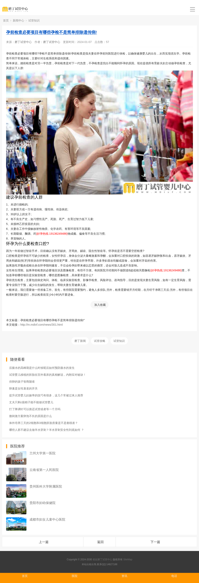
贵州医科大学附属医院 (45, 486)
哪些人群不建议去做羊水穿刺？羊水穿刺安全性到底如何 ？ (46, 429)
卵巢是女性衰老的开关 (23, 388)
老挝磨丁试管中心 (102, 559)
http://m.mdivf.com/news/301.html (41, 324)
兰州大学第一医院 (42, 453)
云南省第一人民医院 (44, 470)
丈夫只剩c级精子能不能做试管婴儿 (31, 402)
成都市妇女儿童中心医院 (47, 519)
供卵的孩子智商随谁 (22, 381)
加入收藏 (100, 304)
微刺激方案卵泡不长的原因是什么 (30, 416)
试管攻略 (99, 340)
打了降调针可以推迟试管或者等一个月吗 (34, 409)
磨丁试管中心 (23, 42)
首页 (6, 20)
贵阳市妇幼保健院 (42, 503)
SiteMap (127, 559)
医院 (74, 576)
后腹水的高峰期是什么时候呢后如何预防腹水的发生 (42, 367)
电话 (174, 576)
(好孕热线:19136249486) (52, 233)
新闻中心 (18, 20)
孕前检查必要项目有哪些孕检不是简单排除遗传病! (51, 32)
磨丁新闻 (80, 340)
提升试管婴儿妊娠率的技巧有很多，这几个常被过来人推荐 (46, 395)
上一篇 (44, 542)
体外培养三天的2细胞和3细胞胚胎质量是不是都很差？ (43, 423)
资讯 (124, 576)
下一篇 (155, 542)
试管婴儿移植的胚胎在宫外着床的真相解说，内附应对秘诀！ (47, 374)
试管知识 (34, 20)
